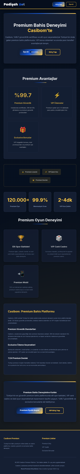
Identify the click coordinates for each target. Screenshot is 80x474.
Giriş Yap (58, 4)
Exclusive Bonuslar (48, 450)
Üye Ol (71, 4)
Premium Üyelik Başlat (29, 410)
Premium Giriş (46, 443)
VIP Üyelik (45, 447)
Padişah (14, 4)
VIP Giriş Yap (54, 410)
